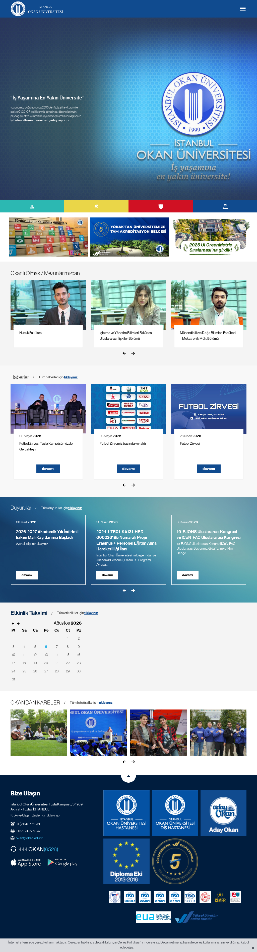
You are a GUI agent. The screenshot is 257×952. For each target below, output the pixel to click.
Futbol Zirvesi (190, 443)
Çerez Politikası (128, 942)
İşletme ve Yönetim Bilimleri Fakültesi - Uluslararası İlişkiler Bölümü (127, 335)
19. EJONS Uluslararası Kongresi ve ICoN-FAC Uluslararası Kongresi (209, 534)
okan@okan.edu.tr (29, 838)
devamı (48, 468)
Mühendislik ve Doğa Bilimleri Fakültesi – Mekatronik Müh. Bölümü (208, 335)
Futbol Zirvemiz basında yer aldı (123, 443)
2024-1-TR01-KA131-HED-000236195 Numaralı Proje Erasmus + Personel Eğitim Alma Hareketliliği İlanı (126, 540)
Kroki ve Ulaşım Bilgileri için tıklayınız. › (35, 815)
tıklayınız (71, 377)
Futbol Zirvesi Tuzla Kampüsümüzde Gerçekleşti (46, 446)
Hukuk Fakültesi (30, 333)
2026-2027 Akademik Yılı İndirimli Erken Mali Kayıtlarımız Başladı (47, 534)
